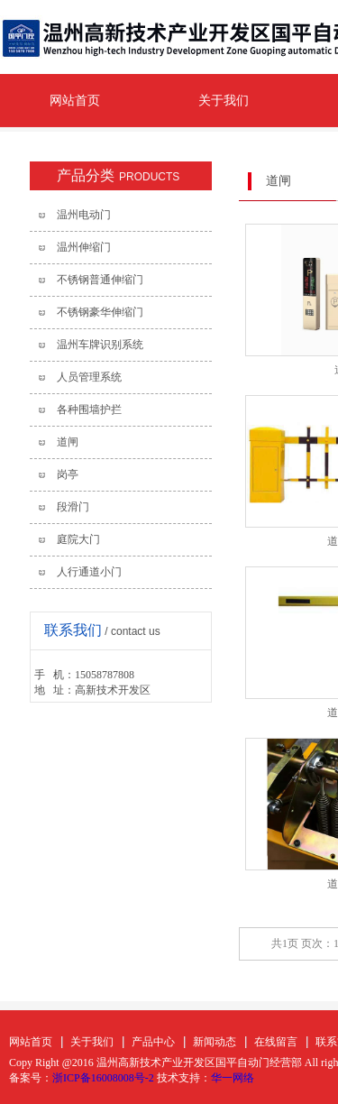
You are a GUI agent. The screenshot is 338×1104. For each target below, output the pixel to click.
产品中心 (153, 1041)
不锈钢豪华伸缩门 (100, 312)
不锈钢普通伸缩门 (100, 279)
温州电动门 (84, 214)
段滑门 (73, 507)
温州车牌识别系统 (100, 344)
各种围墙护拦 (89, 409)
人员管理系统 (89, 377)
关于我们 (223, 100)
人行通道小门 (89, 572)
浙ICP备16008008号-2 (103, 1078)
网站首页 (75, 100)
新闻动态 (214, 1041)
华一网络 (232, 1078)
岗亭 (67, 474)
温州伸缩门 (84, 247)
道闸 (67, 442)
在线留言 (275, 1041)
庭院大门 (78, 539)
